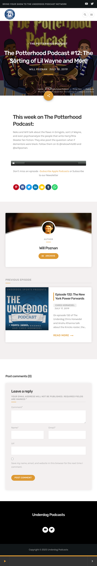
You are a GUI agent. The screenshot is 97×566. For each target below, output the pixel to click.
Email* (52, 427)
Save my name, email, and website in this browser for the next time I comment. (47, 465)
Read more (63, 335)
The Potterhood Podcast (58, 89)
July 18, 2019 (58, 69)
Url (12, 443)
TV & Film (77, 89)
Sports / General (20, 325)
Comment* (17, 407)
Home (40, 89)
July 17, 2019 (62, 308)
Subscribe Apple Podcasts (54, 171)
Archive (48, 256)
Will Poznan (48, 248)
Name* (15, 427)
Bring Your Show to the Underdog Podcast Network (35, 4)
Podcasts (90, 89)
